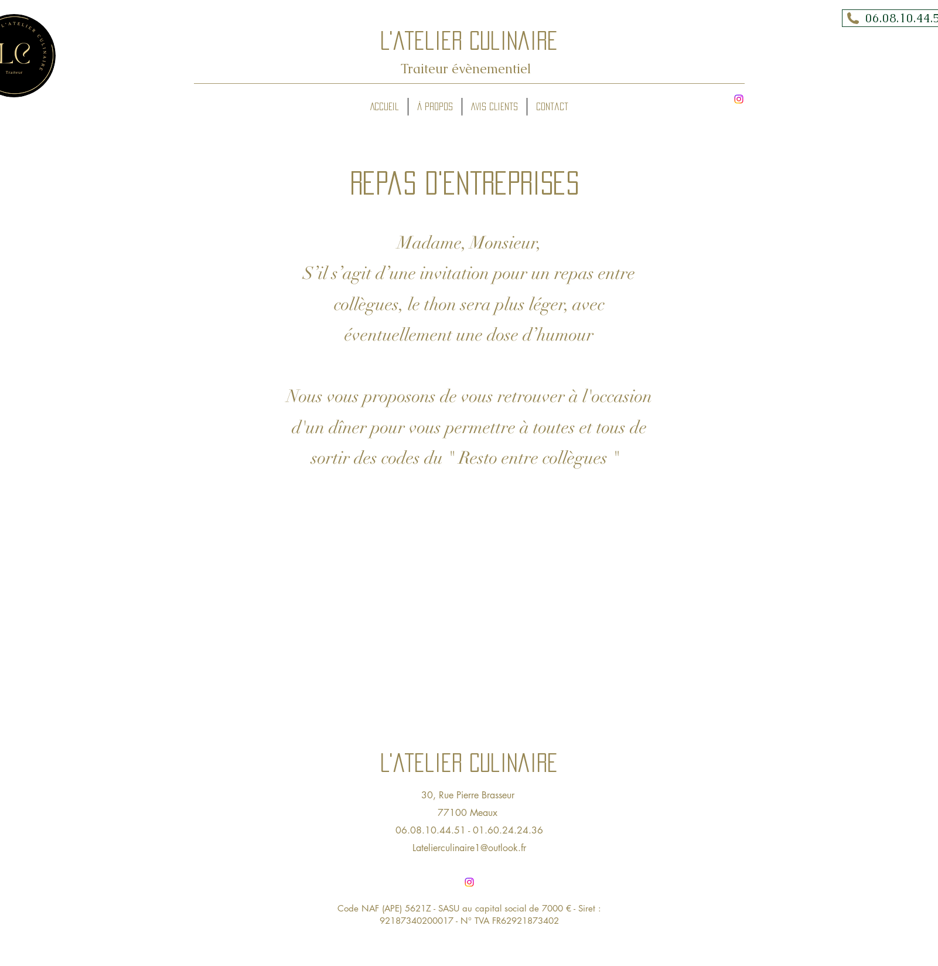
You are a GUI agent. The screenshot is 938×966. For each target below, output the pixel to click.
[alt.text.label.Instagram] (739, 99)
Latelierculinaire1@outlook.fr (469, 848)
